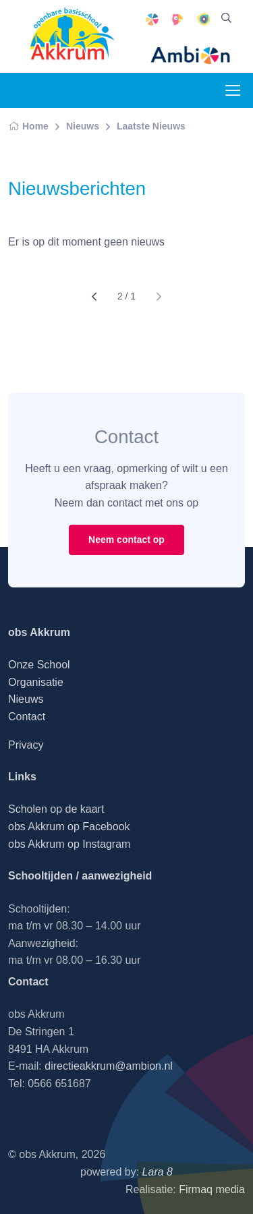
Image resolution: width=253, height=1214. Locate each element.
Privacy (25, 745)
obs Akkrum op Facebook (69, 826)
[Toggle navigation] (232, 90)
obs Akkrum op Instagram (69, 844)
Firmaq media (212, 1189)
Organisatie (35, 682)
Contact (26, 716)
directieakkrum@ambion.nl (109, 1066)
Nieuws (82, 126)
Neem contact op (126, 539)
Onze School (39, 664)
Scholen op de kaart (56, 809)
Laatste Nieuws (151, 126)
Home (28, 126)
